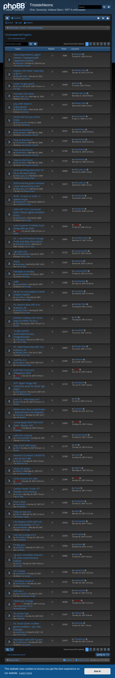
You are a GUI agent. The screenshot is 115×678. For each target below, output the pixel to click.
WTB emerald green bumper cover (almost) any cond (28, 185)
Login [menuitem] (103, 18)
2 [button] (90, 43)
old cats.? (18, 590)
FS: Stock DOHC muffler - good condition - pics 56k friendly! (27, 626)
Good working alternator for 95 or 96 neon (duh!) (28, 171)
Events (27, 79)
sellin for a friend (22, 435)
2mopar (19, 494)
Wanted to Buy (29, 178)
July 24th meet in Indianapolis (22, 105)
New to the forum (23, 130)
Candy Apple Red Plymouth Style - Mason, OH (28, 424)
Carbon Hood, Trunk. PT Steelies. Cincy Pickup (26, 490)
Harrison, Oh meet (23, 93)
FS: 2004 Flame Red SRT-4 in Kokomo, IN (28, 348)
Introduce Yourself (24, 66)
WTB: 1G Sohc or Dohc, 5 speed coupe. (26, 198)
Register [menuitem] (108, 18)
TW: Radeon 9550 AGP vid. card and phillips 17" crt (27, 523)
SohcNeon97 (21, 202)
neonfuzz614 (21, 504)
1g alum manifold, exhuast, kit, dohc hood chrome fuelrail (28, 557)
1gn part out (20, 251)
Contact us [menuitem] (68, 660)
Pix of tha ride (21, 613)
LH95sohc (20, 616)
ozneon (18, 461)
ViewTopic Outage (23, 600)
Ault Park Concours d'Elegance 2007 (23, 371)
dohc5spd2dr (21, 392)
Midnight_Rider (21, 76)
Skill (17, 323)
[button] (108, 44)
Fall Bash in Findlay (23, 271)
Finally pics (19, 544)
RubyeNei (19, 63)
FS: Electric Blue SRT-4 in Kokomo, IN (26, 306)
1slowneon (20, 415)
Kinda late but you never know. (26, 118)
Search (10, 23)
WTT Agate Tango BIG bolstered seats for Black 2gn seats (29, 386)
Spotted (23, 417)
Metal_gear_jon (22, 96)
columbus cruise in (23, 580)
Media (15, 233)
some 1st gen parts (23, 83)
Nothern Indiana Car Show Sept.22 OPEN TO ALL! (27, 319)
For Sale (16, 89)
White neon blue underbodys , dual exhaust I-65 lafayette (29, 411)
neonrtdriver (20, 297)
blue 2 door (19, 501)
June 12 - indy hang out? (26, 399)
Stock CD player (22, 468)
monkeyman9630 (22, 254)
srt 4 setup (19, 570)
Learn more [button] (25, 673)
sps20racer (20, 363)
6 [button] (105, 43)
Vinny (18, 231)
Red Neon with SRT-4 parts (28, 639)
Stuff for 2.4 (19, 360)
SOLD (16, 261)
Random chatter (23, 517)
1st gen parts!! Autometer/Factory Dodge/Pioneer (23, 333)
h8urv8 (18, 86)
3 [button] (94, 43)
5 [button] (101, 43)
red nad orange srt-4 (24, 534)
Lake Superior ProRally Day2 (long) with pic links (28, 227)
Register (29, 23)
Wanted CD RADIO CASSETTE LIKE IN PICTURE (29, 457)
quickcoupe (20, 264)
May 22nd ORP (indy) (24, 445)
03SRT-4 (19, 471)
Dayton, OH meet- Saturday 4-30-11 (28, 72)
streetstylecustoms (23, 244)
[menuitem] (98, 18)
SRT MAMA (20, 537)
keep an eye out (22, 511)
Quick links (8, 18)
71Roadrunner (21, 642)
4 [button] (97, 43)
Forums (17, 18)
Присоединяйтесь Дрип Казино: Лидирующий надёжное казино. (27, 57)
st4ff (15, 281)
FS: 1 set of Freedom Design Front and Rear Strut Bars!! (28, 240)
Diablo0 (19, 604)
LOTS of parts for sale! (25, 478)
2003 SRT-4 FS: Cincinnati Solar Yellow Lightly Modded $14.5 (28, 212)
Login (20, 23)
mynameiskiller (21, 284)
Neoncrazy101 (21, 123)
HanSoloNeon (21, 133)
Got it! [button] (97, 671)
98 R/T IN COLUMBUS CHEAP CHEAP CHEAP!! (29, 293)
